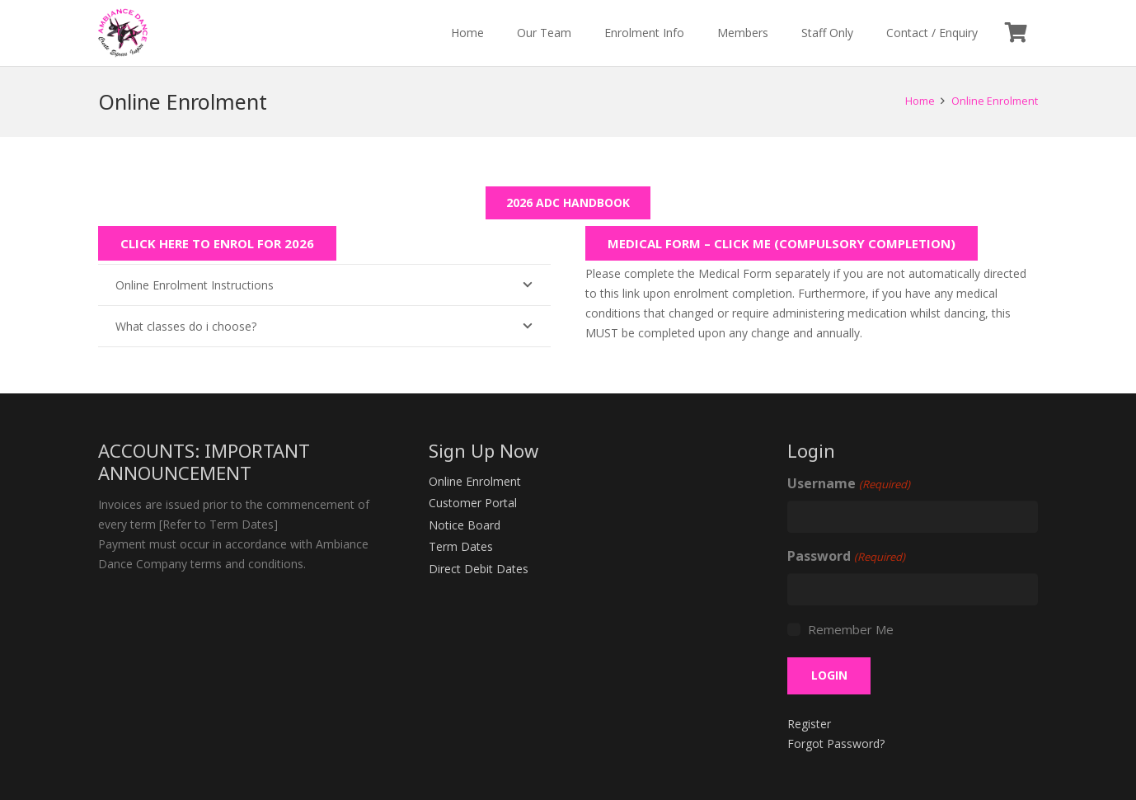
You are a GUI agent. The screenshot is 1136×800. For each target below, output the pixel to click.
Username (848, 484)
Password (845, 557)
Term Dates (461, 546)
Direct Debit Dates (478, 568)
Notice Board (464, 525)
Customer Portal (473, 503)
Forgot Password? (836, 743)
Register (809, 724)
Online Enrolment (475, 481)
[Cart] (1016, 33)
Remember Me (851, 629)
